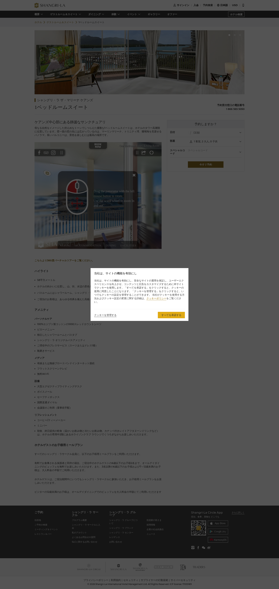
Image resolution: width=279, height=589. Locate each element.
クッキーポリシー (156, 298)
